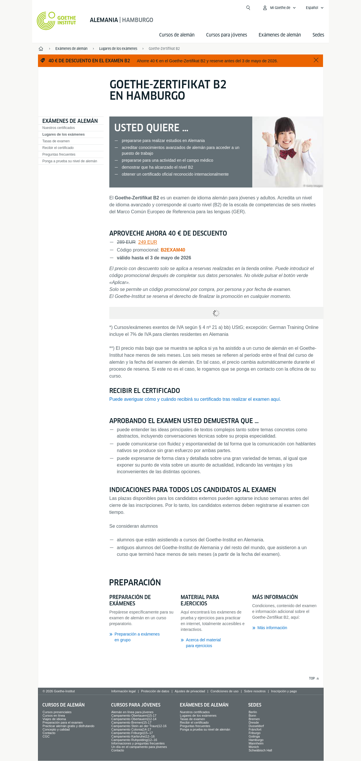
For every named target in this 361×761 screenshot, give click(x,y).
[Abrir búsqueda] (248, 7)
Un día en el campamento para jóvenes (139, 747)
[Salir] (316, 60)
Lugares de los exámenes (63, 134)
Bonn (252, 715)
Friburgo (254, 733)
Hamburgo (255, 740)
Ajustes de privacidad (190, 691)
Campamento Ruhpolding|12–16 (134, 740)
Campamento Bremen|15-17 (131, 722)
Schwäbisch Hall (260, 750)
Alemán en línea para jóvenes (132, 712)
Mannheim (255, 743)
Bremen (254, 719)
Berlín (252, 712)
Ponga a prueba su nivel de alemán (69, 161)
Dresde (253, 722)
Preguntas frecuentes (58, 154)
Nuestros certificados (58, 128)
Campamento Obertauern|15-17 (134, 715)
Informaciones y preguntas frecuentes (138, 743)
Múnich (253, 747)
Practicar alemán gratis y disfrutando (69, 726)
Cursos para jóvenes (226, 35)
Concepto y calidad (56, 729)
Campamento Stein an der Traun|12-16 (139, 726)
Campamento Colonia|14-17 (131, 729)
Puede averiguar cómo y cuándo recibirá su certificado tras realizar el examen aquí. (195, 399)
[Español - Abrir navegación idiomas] (315, 8)
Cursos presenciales (57, 712)
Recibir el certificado (58, 148)
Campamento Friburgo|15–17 (132, 733)
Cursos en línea (54, 715)
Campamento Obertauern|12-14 (134, 719)
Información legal (123, 691)
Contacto (49, 733)
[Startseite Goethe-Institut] (56, 21)
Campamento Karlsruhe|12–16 (133, 736)
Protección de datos (155, 691)
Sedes (318, 35)
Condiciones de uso (225, 691)
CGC (46, 736)
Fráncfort (254, 729)
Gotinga (254, 736)
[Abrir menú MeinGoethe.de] (279, 8)
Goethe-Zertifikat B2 (164, 48)
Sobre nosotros (255, 691)
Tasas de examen (56, 141)
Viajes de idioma (54, 719)
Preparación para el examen (63, 722)
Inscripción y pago (284, 691)
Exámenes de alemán (280, 35)
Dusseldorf (256, 726)
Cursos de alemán (177, 35)
